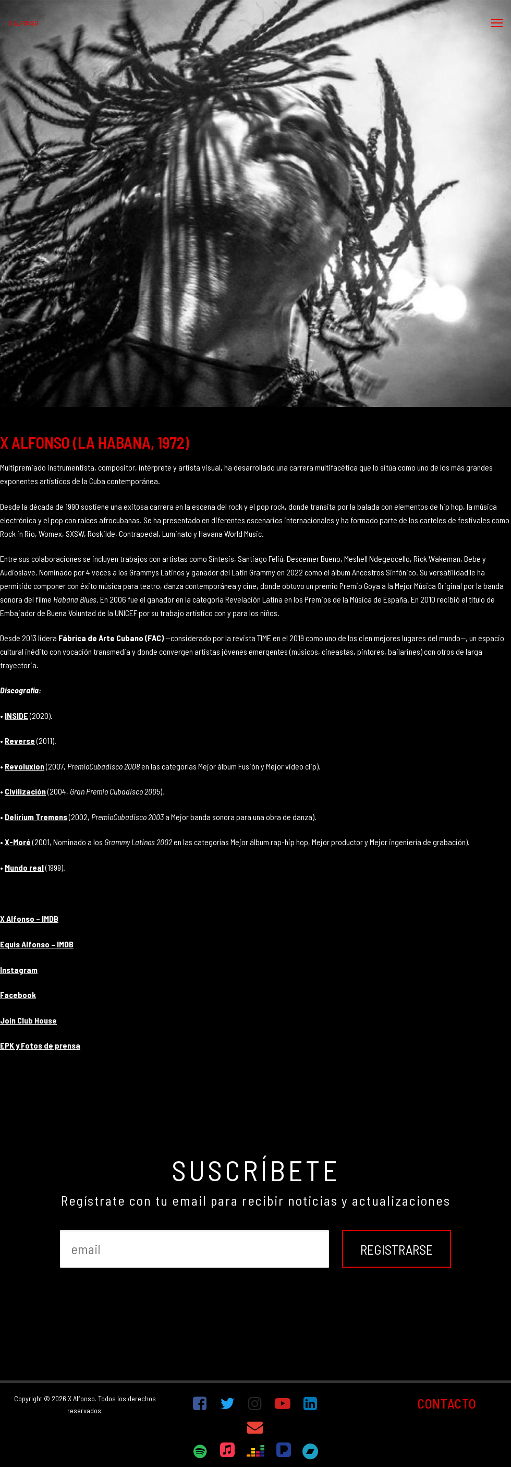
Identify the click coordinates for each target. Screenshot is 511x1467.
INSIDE (16, 715)
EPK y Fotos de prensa (40, 1045)
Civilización (25, 791)
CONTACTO (447, 1403)
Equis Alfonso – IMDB (37, 944)
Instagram (19, 970)
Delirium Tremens (36, 817)
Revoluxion (24, 766)
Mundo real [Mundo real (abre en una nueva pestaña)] (24, 867)
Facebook (18, 995)
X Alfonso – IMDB (29, 918)
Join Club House (28, 1020)
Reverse (20, 740)
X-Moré (18, 842)
